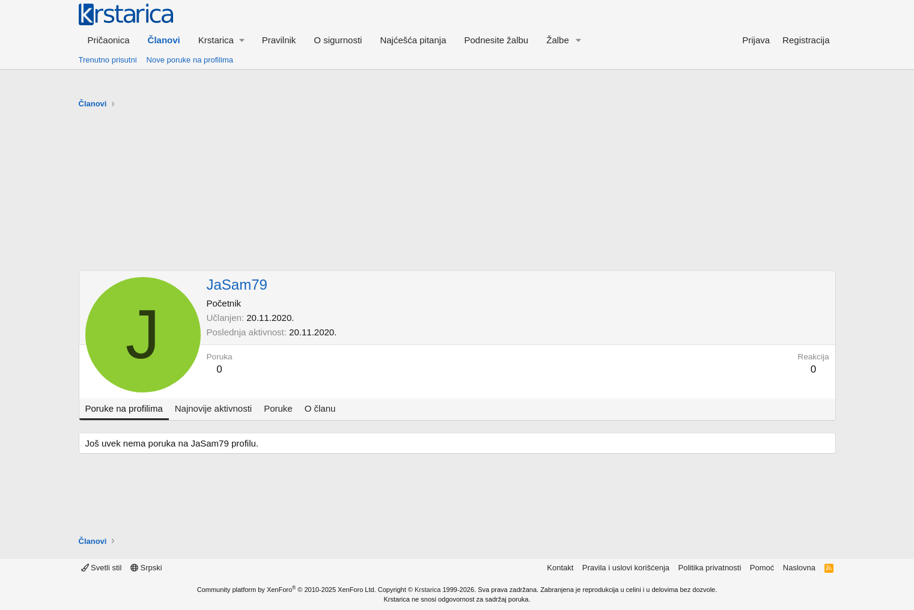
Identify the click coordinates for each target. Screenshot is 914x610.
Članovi (164, 40)
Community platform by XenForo (286, 589)
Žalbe (557, 40)
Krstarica (427, 589)
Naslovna (799, 567)
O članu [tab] (320, 408)
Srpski (146, 567)
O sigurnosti (338, 40)
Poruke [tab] (278, 408)
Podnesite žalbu (496, 40)
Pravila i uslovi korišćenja (625, 567)
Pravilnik (279, 40)
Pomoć (762, 567)
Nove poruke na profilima (190, 59)
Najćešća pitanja (413, 40)
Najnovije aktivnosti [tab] (213, 408)
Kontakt (560, 567)
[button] (221, 40)
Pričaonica (109, 40)
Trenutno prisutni (108, 59)
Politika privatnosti (710, 567)
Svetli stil (101, 567)
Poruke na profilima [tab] (124, 408)
